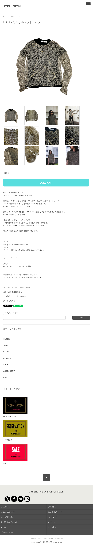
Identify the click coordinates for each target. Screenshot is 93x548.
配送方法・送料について (55, 512)
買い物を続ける (9, 301)
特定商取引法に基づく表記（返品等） (17, 287)
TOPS (12, 17)
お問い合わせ (52, 507)
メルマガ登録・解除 (7, 517)
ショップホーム (6, 507)
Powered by (46, 542)
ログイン (4, 527)
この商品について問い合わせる (15, 296)
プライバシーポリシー (8, 532)
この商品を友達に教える (12, 292)
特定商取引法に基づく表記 (9, 522)
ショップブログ (52, 517)
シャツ (18, 17)
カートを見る (52, 527)
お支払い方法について (8, 512)
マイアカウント (52, 522)
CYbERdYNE (12, 6)
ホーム (5, 17)
